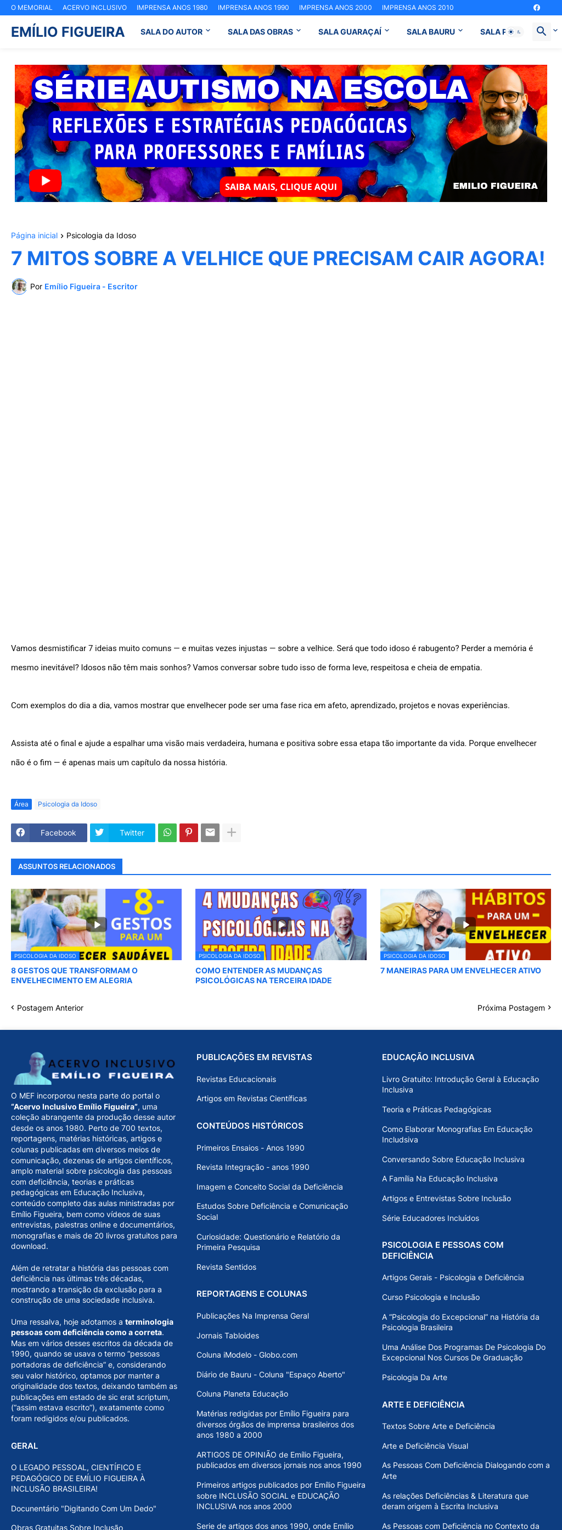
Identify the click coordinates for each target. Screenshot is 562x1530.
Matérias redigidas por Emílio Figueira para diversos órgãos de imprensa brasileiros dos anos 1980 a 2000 (275, 1424)
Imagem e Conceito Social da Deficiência (269, 1186)
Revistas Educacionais (236, 1079)
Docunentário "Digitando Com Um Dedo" (83, 1508)
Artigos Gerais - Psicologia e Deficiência (453, 1277)
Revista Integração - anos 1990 (253, 1167)
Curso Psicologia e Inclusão (431, 1297)
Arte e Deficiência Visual (425, 1445)
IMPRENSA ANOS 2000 (335, 7)
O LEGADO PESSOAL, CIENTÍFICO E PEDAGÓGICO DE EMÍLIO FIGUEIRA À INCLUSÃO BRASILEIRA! (78, 1477)
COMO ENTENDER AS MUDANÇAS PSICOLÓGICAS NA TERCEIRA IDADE (263, 975)
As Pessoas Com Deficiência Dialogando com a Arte (466, 1470)
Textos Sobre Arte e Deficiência (438, 1426)
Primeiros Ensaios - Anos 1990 (250, 1147)
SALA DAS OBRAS (260, 31)
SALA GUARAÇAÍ (349, 31)
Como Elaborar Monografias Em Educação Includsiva (457, 1134)
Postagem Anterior (50, 1007)
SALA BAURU (431, 31)
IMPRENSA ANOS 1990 (253, 7)
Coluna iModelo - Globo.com (246, 1354)
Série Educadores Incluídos (430, 1218)
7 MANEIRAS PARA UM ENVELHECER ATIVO (460, 970)
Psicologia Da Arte (414, 1377)
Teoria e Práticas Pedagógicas (436, 1109)
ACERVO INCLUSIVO (95, 7)
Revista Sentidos (226, 1266)
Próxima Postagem (511, 1007)
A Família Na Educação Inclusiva (440, 1178)
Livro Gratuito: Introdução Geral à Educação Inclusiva (460, 1084)
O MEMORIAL (32, 7)
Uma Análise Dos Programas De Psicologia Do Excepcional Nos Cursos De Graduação (464, 1352)
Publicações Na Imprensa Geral (252, 1315)
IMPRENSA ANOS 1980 (172, 7)
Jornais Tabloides (227, 1335)
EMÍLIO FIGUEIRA (68, 32)
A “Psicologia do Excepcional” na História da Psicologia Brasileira (460, 1322)
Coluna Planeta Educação (242, 1393)
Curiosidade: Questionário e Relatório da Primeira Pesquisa (268, 1242)
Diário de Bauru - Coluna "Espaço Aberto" (270, 1374)
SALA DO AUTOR (171, 31)
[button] (514, 31)
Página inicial (34, 236)
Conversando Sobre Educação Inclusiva (453, 1159)
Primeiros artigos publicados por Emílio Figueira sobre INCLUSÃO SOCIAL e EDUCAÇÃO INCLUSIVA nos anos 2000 (281, 1495)
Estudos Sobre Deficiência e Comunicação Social (272, 1211)
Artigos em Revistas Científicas (251, 1098)
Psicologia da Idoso (101, 236)
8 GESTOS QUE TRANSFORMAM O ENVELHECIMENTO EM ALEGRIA (74, 975)
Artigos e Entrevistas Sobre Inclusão (446, 1198)
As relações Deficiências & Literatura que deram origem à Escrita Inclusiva (455, 1501)
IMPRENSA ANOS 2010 (418, 7)
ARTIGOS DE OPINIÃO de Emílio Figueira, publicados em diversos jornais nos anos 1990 (279, 1460)
